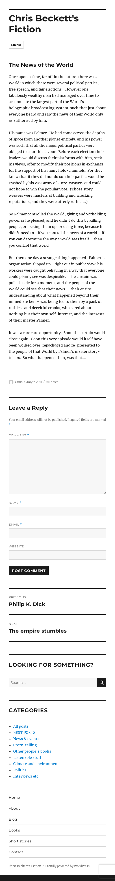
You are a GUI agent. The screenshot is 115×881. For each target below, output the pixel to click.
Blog (13, 819)
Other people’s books (32, 751)
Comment (19, 435)
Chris (18, 382)
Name (15, 503)
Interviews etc (25, 776)
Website (16, 546)
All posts (52, 382)
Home (14, 797)
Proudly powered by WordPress (67, 866)
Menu (16, 44)
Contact (16, 852)
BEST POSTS (24, 732)
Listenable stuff (27, 757)
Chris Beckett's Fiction (44, 24)
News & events (26, 739)
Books (14, 830)
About (14, 808)
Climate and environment (36, 763)
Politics (19, 770)
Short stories (20, 841)
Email (15, 524)
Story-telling (25, 745)
